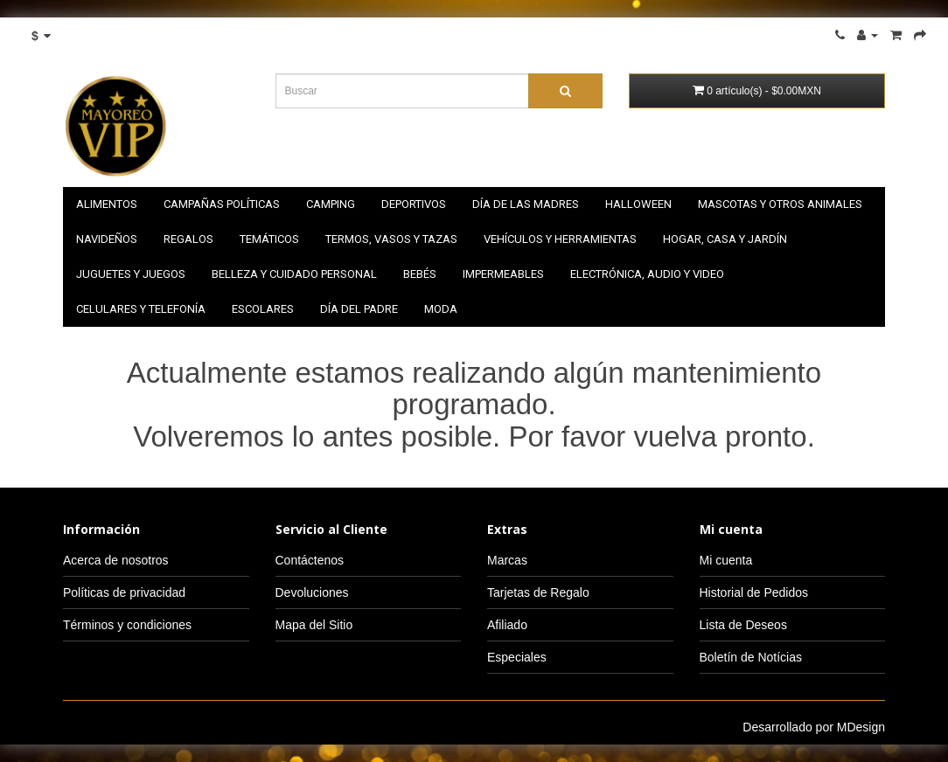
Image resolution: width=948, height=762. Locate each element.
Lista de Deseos (743, 625)
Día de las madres (525, 204)
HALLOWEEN (638, 204)
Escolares (263, 308)
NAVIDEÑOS (106, 239)
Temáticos (269, 239)
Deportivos (413, 204)
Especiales (517, 657)
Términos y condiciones (127, 625)
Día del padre (359, 308)
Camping (330, 204)
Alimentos (106, 204)
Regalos (188, 239)
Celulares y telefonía (141, 308)
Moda (440, 308)
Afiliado (507, 625)
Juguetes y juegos (130, 274)
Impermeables (503, 274)
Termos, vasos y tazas (391, 239)
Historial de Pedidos (754, 592)
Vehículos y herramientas (560, 239)
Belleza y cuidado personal (294, 274)
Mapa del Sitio (314, 625)
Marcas (507, 560)
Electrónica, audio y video (647, 274)
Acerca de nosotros (116, 560)
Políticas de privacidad (124, 592)
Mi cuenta (726, 560)
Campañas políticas (222, 204)
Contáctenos (310, 560)
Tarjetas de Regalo (538, 592)
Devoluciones (312, 592)
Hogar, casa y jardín (725, 239)
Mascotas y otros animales (780, 204)
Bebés (419, 274)
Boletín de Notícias (751, 657)
